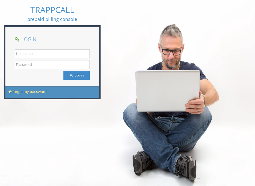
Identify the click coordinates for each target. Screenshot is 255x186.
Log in (77, 75)
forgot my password (27, 91)
